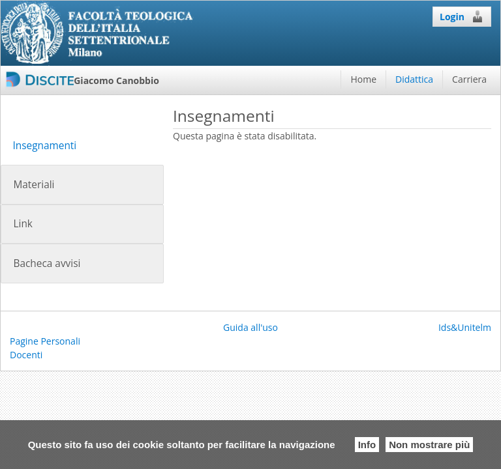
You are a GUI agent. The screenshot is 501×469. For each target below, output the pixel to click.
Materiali (33, 185)
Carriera (469, 79)
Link (22, 224)
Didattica (414, 79)
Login (462, 16)
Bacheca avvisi (46, 263)
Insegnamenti (44, 145)
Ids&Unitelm (464, 327)
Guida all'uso (250, 327)
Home (363, 79)
